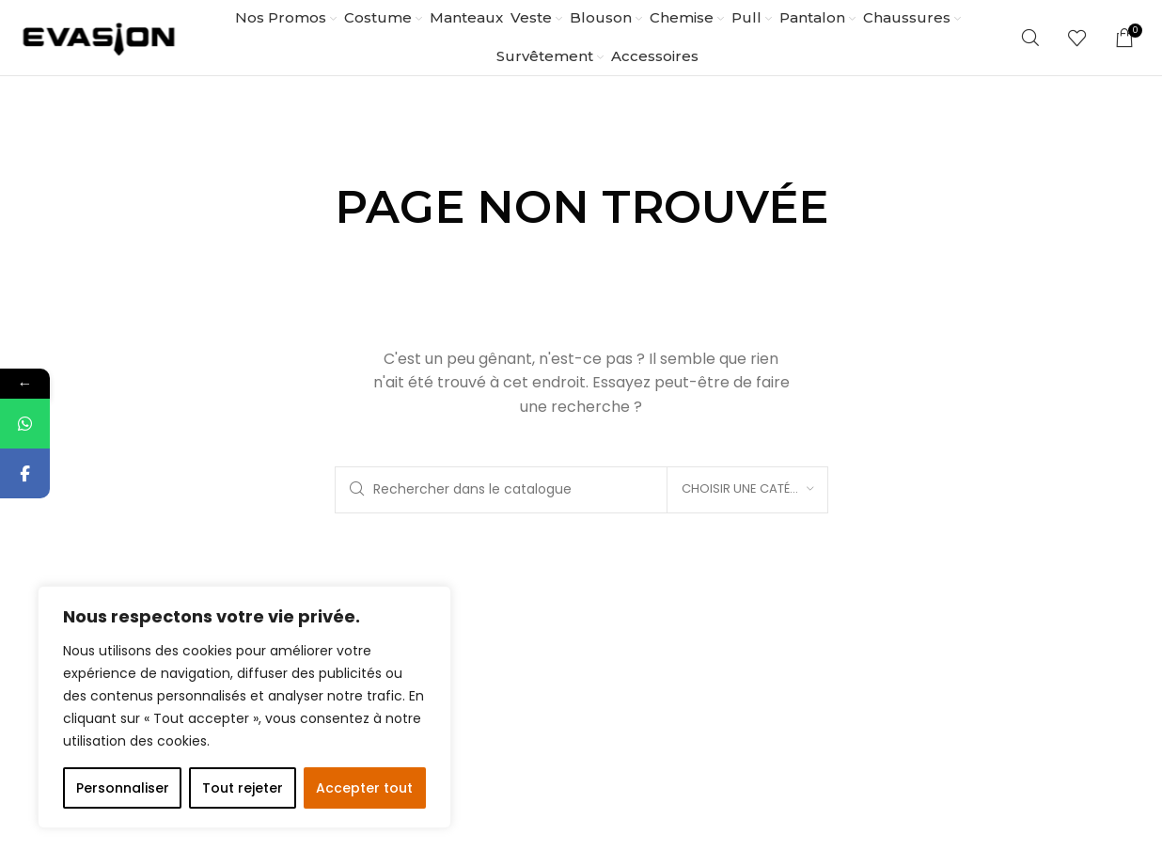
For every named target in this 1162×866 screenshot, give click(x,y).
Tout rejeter (242, 788)
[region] (244, 707)
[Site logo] (98, 36)
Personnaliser (122, 788)
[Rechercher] (1030, 37)
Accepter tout (364, 788)
